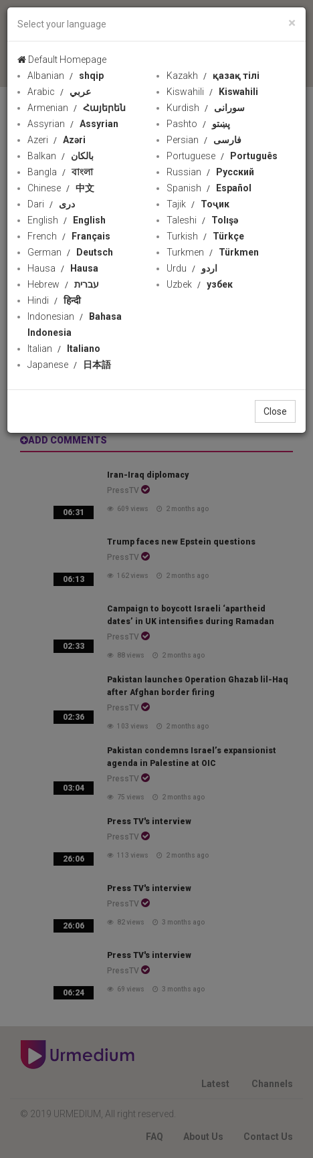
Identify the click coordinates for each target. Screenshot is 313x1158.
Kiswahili (212, 91)
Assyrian (72, 123)
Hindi (54, 300)
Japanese (69, 364)
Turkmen (213, 252)
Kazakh (213, 75)
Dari (51, 204)
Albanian (65, 75)
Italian (63, 348)
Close (275, 411)
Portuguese (222, 156)
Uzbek (200, 284)
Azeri (56, 139)
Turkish (205, 236)
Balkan (60, 156)
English (66, 220)
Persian (204, 139)
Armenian (76, 107)
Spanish (209, 188)
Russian (210, 172)
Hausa (62, 268)
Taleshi (202, 220)
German (70, 252)
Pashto (198, 123)
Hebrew (63, 284)
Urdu (192, 268)
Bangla (60, 172)
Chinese (60, 188)
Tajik (198, 204)
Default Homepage (61, 59)
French (68, 236)
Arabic (59, 91)
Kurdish (206, 107)
